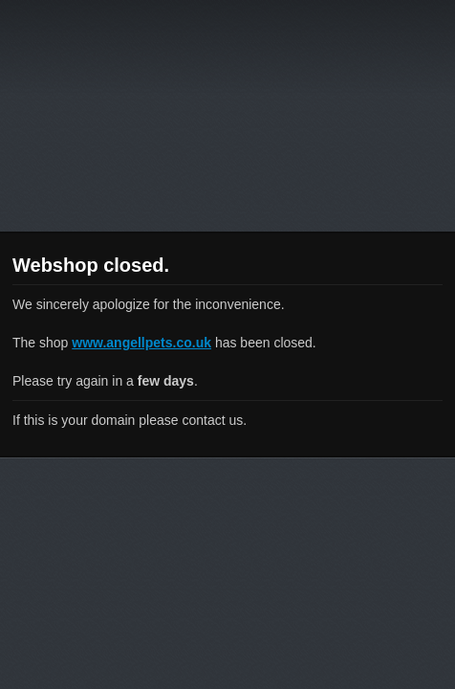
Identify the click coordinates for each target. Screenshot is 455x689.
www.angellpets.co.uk (141, 342)
